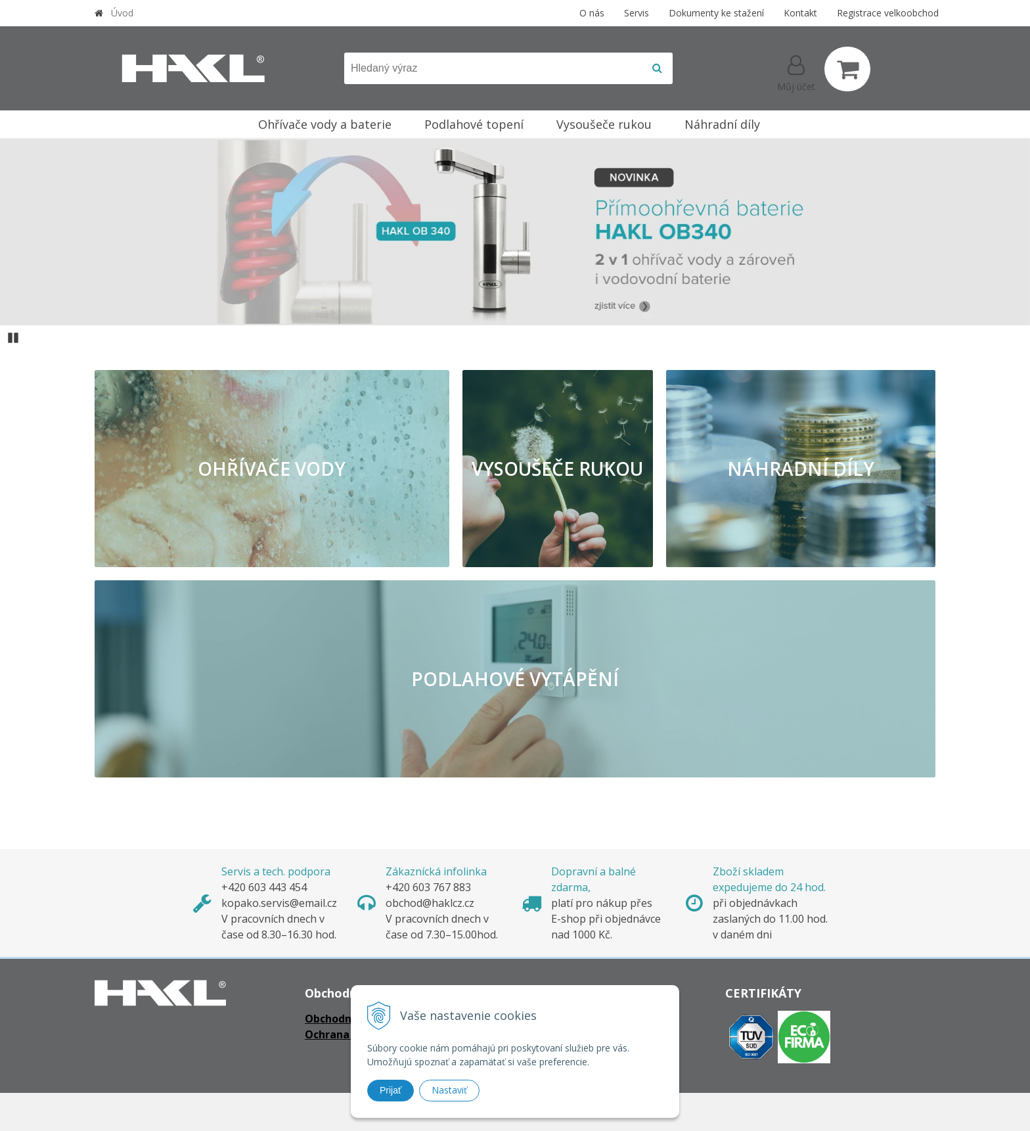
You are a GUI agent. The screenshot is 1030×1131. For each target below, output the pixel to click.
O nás (591, 13)
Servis (636, 13)
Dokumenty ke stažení (716, 13)
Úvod (122, 13)
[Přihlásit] (796, 71)
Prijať (390, 1090)
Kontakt (800, 13)
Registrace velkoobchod (888, 13)
